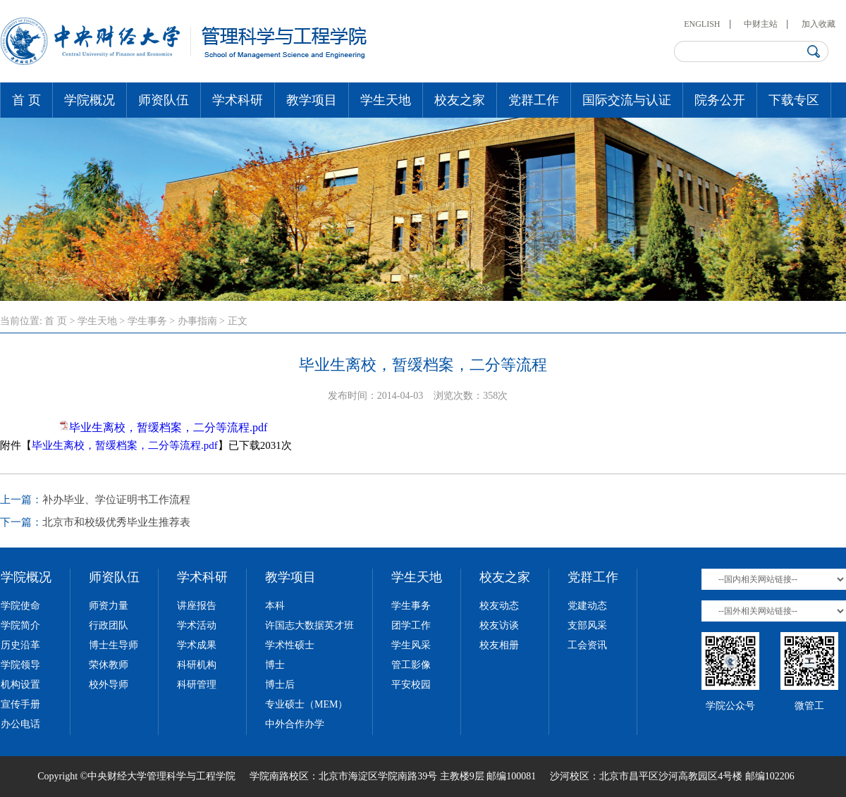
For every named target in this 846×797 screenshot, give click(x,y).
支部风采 (587, 625)
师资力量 (108, 605)
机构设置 (20, 684)
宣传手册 (20, 704)
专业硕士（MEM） (306, 704)
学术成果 (196, 645)
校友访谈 (499, 625)
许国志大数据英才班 (309, 625)
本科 (275, 605)
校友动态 (499, 605)
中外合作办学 (294, 724)
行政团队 (108, 625)
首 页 (26, 100)
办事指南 (197, 321)
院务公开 (719, 100)
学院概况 (89, 100)
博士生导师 (113, 645)
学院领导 (20, 665)
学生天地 (385, 100)
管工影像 (411, 665)
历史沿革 (20, 645)
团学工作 (411, 625)
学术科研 (237, 100)
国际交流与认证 (626, 100)
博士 (275, 665)
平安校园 (411, 684)
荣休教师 (108, 665)
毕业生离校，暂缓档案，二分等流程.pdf (168, 427)
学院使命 (20, 605)
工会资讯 (587, 645)
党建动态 (587, 605)
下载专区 (793, 100)
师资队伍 (163, 100)
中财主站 (761, 24)
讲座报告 (196, 605)
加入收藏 (818, 24)
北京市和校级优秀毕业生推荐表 (116, 522)
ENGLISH (702, 24)
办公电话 (20, 724)
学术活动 (196, 625)
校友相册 (499, 645)
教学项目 (311, 100)
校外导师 (108, 684)
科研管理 (196, 684)
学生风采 (411, 645)
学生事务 (147, 321)
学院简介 (20, 625)
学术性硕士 (289, 645)
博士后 (280, 684)
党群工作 (533, 100)
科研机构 (196, 665)
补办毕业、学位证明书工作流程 (116, 499)
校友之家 (459, 100)
